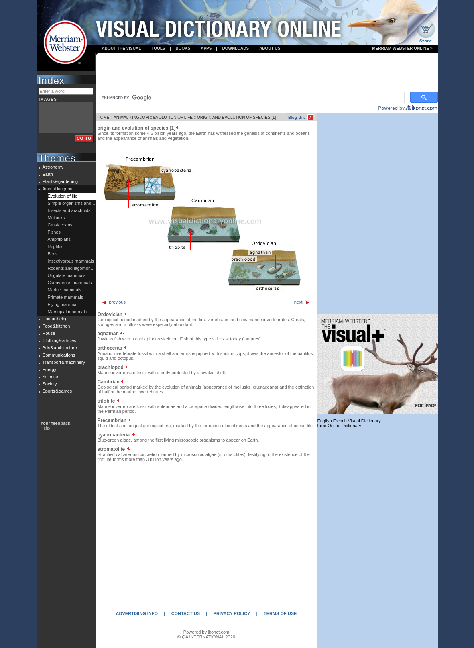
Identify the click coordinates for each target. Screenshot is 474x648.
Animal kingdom (58, 188)
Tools (158, 48)
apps (206, 48)
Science (50, 376)
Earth (48, 174)
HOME (104, 117)
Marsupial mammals (67, 311)
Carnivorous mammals (70, 282)
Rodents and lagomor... (71, 268)
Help (45, 428)
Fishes (54, 232)
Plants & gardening (60, 181)
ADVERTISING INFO (137, 613)
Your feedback (56, 423)
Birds (53, 253)
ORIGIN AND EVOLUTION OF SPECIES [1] (236, 117)
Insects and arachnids (69, 210)
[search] (250, 97)
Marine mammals (64, 289)
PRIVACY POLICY (232, 613)
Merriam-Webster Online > (402, 48)
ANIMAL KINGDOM (131, 117)
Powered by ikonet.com (206, 632)
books (183, 48)
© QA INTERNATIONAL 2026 (206, 636)
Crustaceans (60, 224)
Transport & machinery (64, 362)
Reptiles (56, 246)
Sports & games (57, 391)
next (302, 302)
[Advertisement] (266, 73)
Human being (55, 318)
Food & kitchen (56, 326)
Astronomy (53, 167)
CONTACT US (185, 613)
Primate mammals (65, 297)
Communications (59, 355)
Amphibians (59, 239)
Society (50, 383)
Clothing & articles (59, 340)
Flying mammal (63, 304)
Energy (50, 369)
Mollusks (56, 217)
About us (269, 48)
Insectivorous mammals (71, 261)
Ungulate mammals (67, 275)
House (49, 333)
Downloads (235, 48)
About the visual (121, 48)
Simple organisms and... (71, 203)
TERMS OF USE (280, 613)
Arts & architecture (60, 347)
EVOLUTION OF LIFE (173, 117)
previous (114, 302)
